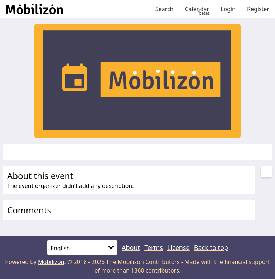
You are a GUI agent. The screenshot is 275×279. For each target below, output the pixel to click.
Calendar (197, 9)
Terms (153, 247)
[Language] (82, 247)
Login (228, 9)
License (178, 247)
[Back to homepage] (78, 9)
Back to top (211, 247)
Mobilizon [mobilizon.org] (51, 262)
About (131, 247)
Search (164, 9)
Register (258, 9)
